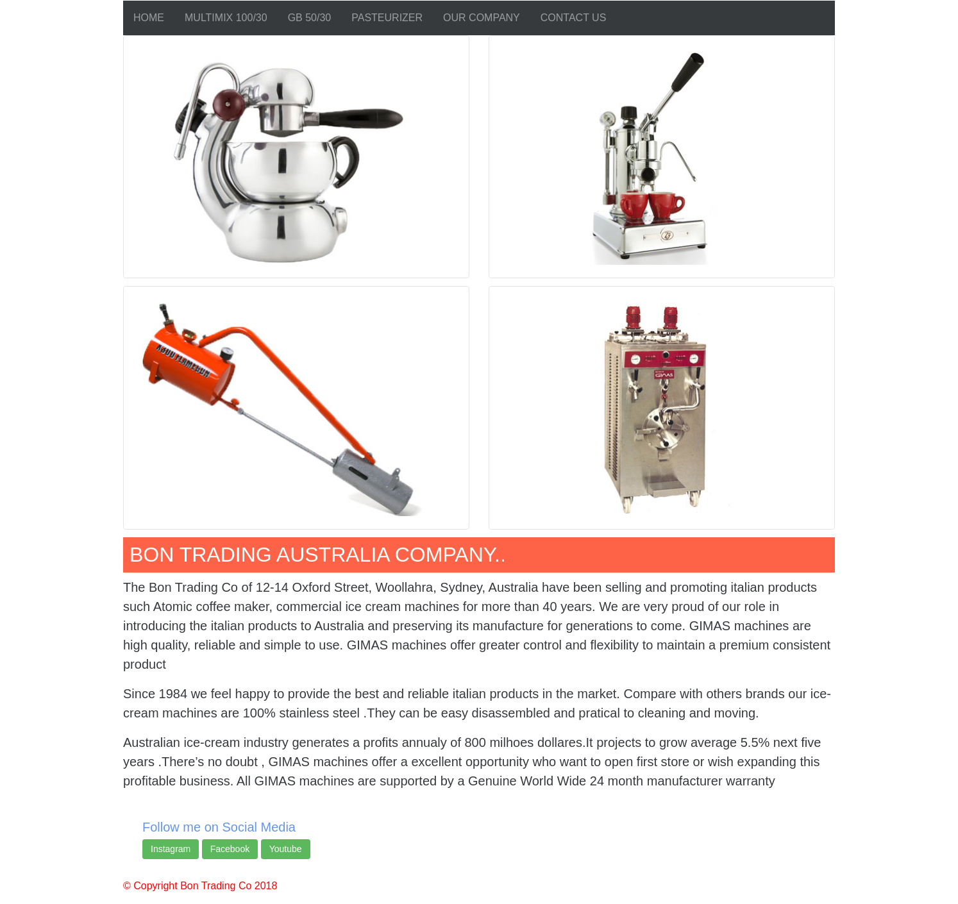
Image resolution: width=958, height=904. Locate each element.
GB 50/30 (310, 17)
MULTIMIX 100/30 (226, 17)
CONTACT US (574, 17)
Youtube (285, 849)
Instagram (170, 849)
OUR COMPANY (481, 17)
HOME (148, 17)
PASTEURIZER (387, 17)
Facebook (229, 849)
